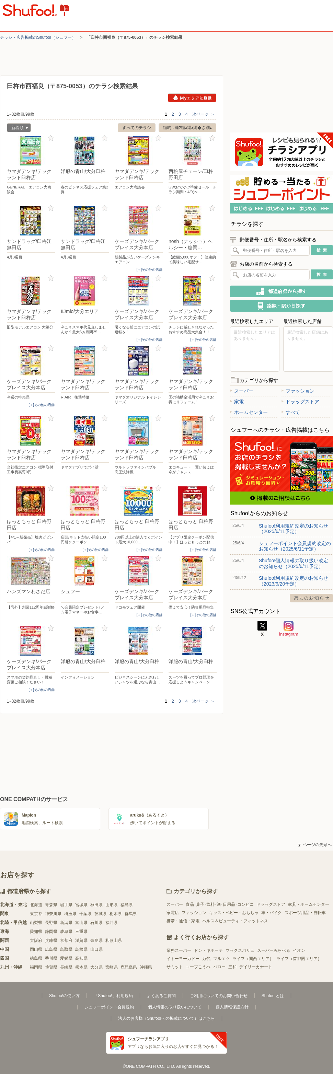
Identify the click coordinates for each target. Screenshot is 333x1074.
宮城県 (81, 904)
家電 (237, 401)
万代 (206, 958)
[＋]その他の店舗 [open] (149, 270)
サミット (174, 967)
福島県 (126, 904)
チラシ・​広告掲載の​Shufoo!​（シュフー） (38, 37)
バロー (219, 967)
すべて (291, 412)
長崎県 (66, 967)
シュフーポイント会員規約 (109, 1007)
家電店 (172, 912)
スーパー (241, 391)
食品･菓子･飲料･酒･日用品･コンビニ (220, 904)
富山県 (81, 922)
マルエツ (221, 958)
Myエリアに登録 (192, 97)
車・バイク (271, 912)
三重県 (81, 931)
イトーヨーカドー (182, 958)
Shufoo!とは (273, 995)
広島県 (51, 949)
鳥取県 (66, 949)
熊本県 (81, 967)
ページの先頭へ (315, 844)
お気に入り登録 (50, 138)
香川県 (51, 958)
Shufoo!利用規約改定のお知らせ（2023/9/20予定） (293, 580)
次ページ (203, 114)
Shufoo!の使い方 (64, 995)
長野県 (51, 922)
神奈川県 (53, 913)
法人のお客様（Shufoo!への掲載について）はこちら (166, 1018)
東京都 (36, 913)
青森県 (51, 904)
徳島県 (36, 958)
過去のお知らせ (311, 598)
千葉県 (85, 913)
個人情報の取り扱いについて (175, 1007)
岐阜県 (66, 931)
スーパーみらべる (273, 950)
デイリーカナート (255, 967)
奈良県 (96, 940)
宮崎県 (111, 967)
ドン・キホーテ (208, 950)
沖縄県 (146, 967)
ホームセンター (249, 412)
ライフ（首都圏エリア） (299, 958)
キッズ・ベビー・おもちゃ (234, 912)
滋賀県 (81, 940)
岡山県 (36, 949)
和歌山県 (113, 940)
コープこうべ (198, 967)
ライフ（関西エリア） (253, 958)
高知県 (81, 958)
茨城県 (100, 913)
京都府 (66, 940)
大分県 (96, 967)
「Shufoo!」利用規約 (113, 995)
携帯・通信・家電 (182, 921)
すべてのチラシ (136, 127)
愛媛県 (66, 958)
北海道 (36, 904)
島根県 (81, 949)
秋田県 (96, 904)
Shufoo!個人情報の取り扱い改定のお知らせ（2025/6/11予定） (293, 563)
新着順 (17, 128)
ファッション (298, 391)
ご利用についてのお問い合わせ (219, 995)
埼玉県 (70, 913)
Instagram (288, 629)
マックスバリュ (240, 950)
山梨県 (36, 922)
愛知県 (36, 931)
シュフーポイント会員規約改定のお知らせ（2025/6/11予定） (295, 546)
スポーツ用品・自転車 (305, 912)
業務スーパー (178, 950)
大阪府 (36, 940)
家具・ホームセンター (308, 904)
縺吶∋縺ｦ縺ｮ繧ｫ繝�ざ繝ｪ (187, 127)
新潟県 (66, 922)
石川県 (96, 922)
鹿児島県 (128, 967)
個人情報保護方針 (232, 1007)
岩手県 (66, 904)
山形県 (111, 904)
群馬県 (131, 913)
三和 (232, 967)
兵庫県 (51, 940)
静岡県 (51, 931)
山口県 (96, 949)
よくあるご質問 (161, 995)
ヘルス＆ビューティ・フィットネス (235, 921)
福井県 (111, 922)
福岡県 (36, 967)
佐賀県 (51, 967)
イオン (299, 950)
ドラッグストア (300, 401)
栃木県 (116, 913)
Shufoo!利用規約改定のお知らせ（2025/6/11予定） (293, 528)
